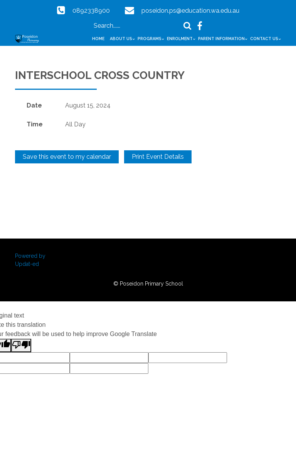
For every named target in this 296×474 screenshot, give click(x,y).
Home (98, 38)
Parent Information (221, 38)
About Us (121, 38)
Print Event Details (158, 156)
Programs (149, 38)
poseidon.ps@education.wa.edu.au (190, 10)
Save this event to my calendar (67, 156)
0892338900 (91, 10)
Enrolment (180, 38)
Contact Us (264, 38)
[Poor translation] (21, 345)
